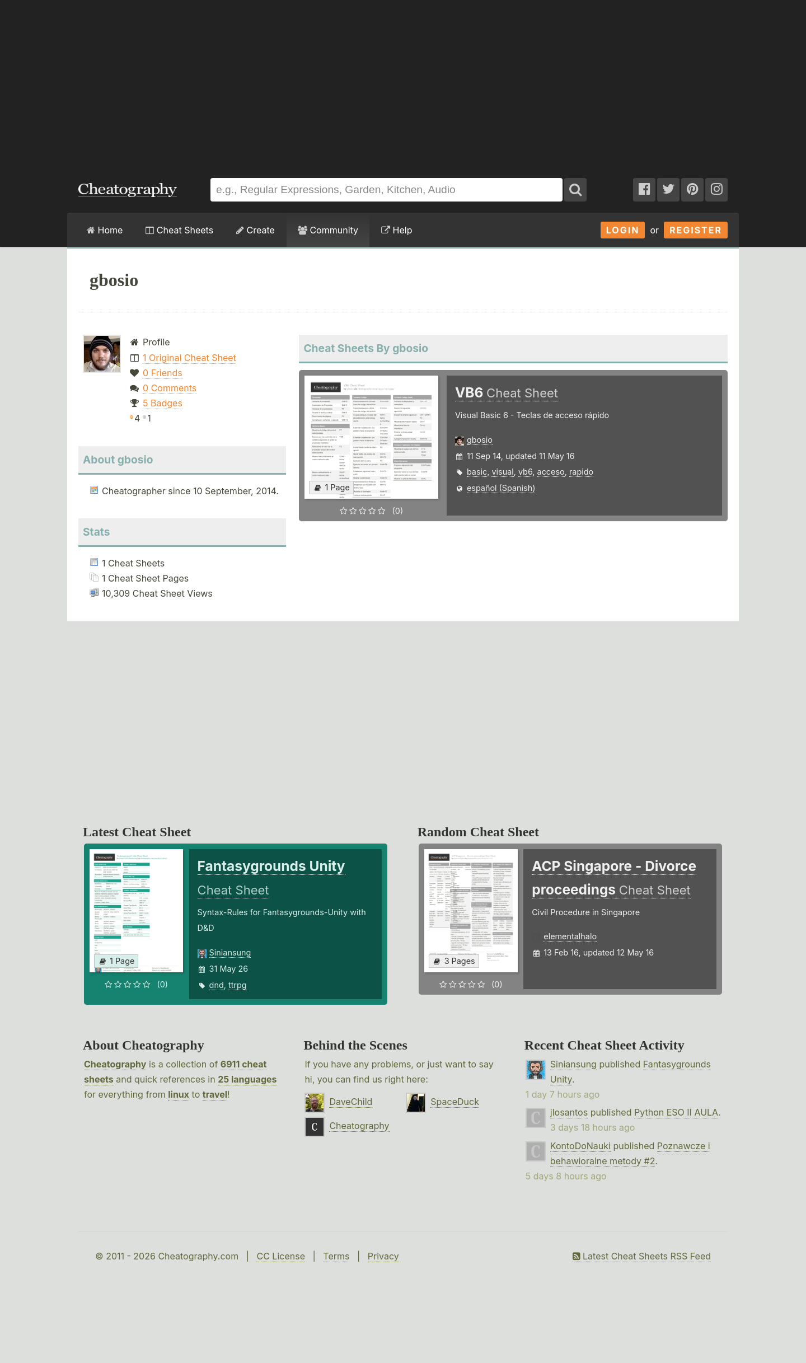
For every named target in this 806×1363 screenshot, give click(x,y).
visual (502, 471)
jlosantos (569, 1112)
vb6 (525, 471)
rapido (581, 471)
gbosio (480, 439)
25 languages (247, 1079)
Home (105, 230)
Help (396, 230)
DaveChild (350, 1101)
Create (255, 230)
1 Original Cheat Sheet (189, 357)
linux (178, 1094)
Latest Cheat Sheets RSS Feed (642, 1256)
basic (477, 471)
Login (623, 230)
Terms (336, 1256)
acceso (551, 471)
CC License (280, 1256)
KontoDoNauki (580, 1145)
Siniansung (230, 952)
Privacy (383, 1256)
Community (328, 230)
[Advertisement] (403, 83)
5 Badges (162, 403)
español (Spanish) (501, 488)
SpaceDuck (454, 1101)
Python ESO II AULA (676, 1112)
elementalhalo (570, 936)
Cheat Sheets (179, 230)
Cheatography (115, 1064)
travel (215, 1094)
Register (695, 230)
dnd (216, 985)
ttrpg (237, 985)
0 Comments (169, 388)
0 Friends (162, 372)
